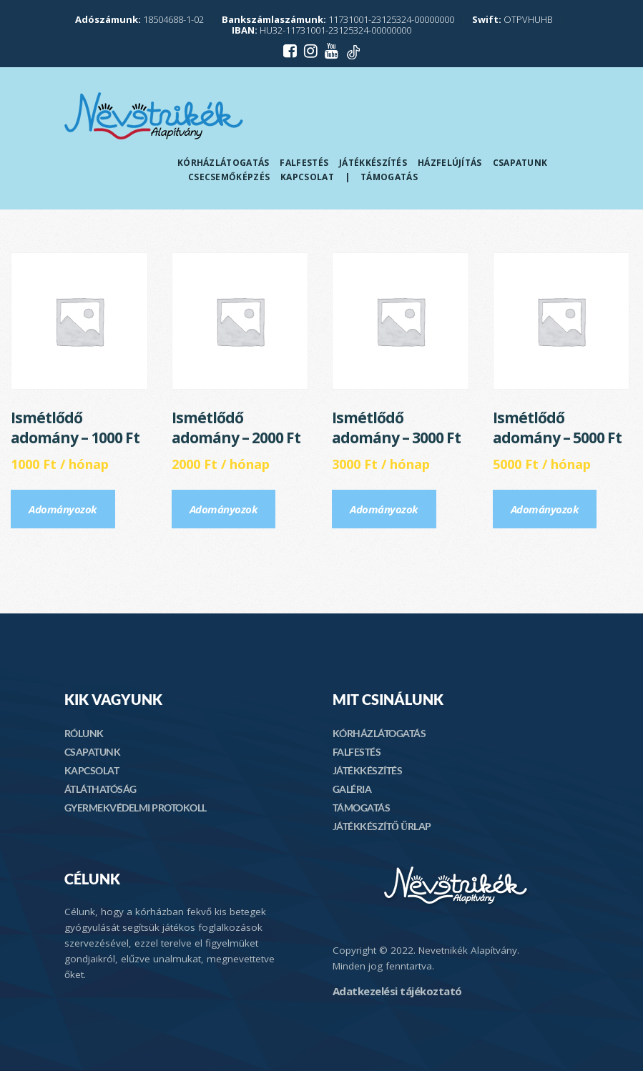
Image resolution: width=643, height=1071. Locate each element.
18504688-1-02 (139, 19)
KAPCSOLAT (91, 770)
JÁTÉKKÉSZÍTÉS (368, 770)
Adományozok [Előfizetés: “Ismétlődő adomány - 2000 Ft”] (224, 509)
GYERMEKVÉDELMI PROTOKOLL (135, 807)
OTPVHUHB (512, 19)
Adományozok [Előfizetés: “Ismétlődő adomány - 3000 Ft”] (384, 509)
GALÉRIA (352, 789)
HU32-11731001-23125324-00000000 (321, 30)
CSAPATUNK (92, 752)
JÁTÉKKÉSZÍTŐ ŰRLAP (382, 826)
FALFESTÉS (357, 752)
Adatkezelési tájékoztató (397, 991)
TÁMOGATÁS (362, 807)
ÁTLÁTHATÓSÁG (100, 789)
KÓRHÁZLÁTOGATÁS (379, 733)
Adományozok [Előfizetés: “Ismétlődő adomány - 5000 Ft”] (545, 509)
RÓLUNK (84, 733)
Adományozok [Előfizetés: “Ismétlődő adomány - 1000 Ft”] (63, 509)
